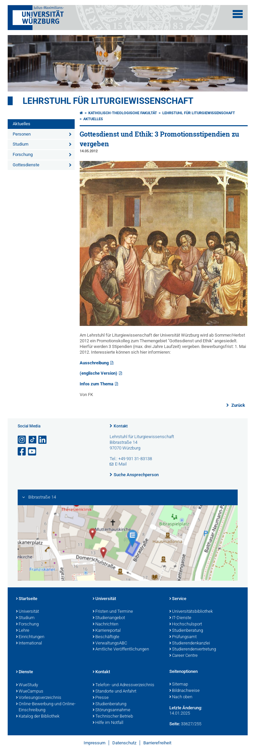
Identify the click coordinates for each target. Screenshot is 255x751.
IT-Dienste (180, 618)
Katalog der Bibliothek (37, 717)
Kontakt (121, 426)
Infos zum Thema (96, 383)
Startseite (26, 599)
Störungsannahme (111, 710)
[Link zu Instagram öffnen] (22, 440)
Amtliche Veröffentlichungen (121, 649)
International (29, 643)
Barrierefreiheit (157, 742)
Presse (101, 698)
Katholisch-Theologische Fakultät (122, 113)
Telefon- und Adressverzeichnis (123, 685)
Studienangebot (109, 618)
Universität (27, 612)
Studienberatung (186, 631)
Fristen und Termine (113, 612)
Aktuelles (21, 123)
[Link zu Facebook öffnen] (22, 451)
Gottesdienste (26, 164)
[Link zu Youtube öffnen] (32, 451)
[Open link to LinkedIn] (43, 440)
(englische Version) (98, 373)
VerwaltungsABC (110, 643)
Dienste (24, 672)
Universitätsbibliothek (191, 612)
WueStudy (27, 685)
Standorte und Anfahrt (114, 692)
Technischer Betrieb (113, 717)
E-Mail (121, 463)
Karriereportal (107, 631)
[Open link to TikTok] (32, 440)
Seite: (174, 723)
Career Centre (183, 656)
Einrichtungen (30, 637)
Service (177, 599)
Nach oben (180, 697)
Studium (20, 144)
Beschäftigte (106, 637)
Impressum (94, 742)
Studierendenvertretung (192, 649)
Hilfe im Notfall (108, 723)
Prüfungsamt (183, 637)
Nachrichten (105, 624)
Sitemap (178, 685)
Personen (22, 134)
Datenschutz (124, 742)
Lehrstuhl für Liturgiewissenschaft (108, 101)
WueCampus (29, 692)
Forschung (23, 154)
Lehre (22, 631)
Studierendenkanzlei (189, 643)
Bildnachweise (184, 691)
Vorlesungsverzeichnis (38, 698)
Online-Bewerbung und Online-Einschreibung (46, 707)
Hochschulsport (185, 624)
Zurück (237, 405)
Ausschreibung (94, 362)
